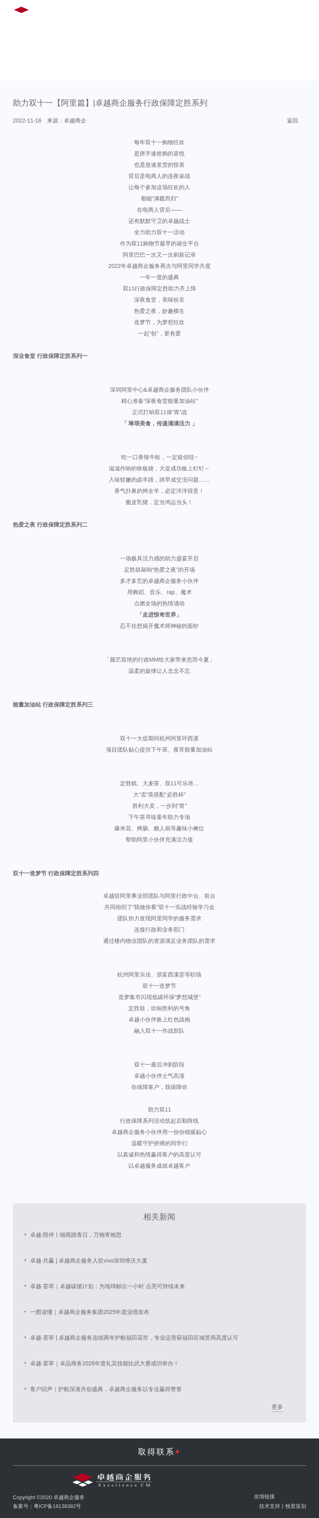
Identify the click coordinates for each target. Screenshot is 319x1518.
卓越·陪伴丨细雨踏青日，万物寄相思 (76, 1235)
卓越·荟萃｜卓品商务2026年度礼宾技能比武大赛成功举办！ (104, 1363)
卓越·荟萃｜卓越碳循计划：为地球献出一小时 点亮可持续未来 (107, 1286)
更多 (277, 1407)
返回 (292, 120)
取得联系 (159, 1451)
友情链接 (264, 1496)
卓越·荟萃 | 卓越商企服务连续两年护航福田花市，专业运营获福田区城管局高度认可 (134, 1337)
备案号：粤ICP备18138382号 (47, 1506)
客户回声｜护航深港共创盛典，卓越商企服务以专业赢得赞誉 (106, 1389)
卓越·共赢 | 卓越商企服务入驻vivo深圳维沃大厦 (88, 1260)
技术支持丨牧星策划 (282, 1506)
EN (238, 11)
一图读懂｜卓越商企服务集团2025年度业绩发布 (89, 1312)
